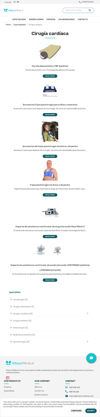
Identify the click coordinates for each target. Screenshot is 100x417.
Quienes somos (36, 19)
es (15, 2)
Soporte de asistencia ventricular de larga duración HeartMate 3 (50, 226)
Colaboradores (66, 19)
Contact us (39, 391)
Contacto (83, 19)
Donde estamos (41, 395)
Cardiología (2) (20, 299)
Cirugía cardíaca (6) (23, 313)
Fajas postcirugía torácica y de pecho (50, 185)
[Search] (78, 10)
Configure (76, 411)
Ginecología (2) (20, 327)
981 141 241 (74, 392)
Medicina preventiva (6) (24, 334)
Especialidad (19, 19)
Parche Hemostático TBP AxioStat (50, 66)
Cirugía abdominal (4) (23, 306)
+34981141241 (87, 2)
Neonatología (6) (21, 341)
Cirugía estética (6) (22, 320)
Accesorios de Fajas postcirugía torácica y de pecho (50, 146)
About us (38, 387)
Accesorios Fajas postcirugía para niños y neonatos (50, 104)
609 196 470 (74, 387)
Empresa (51, 19)
